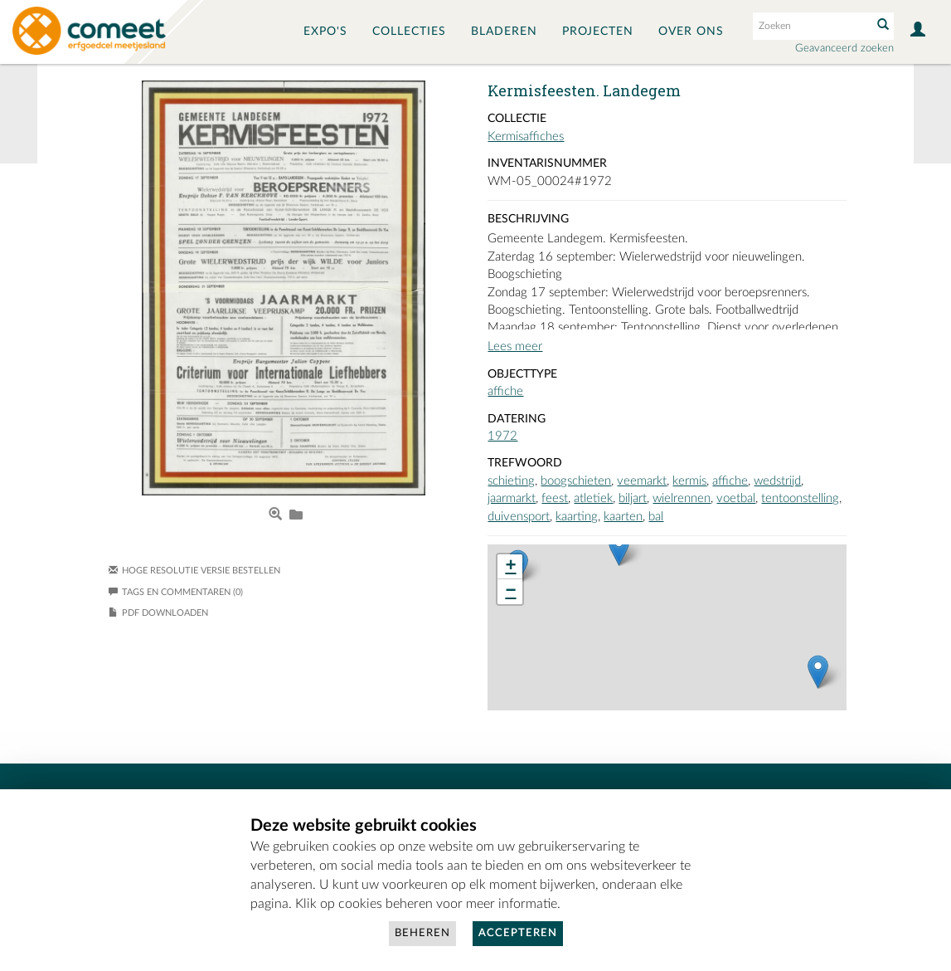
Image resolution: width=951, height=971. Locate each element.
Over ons (691, 31)
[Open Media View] (275, 515)
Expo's (325, 31)
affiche (505, 391)
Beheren (422, 933)
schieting (511, 481)
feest (554, 498)
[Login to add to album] (296, 515)
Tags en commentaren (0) (176, 592)
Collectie (517, 118)
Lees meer (515, 346)
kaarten (623, 516)
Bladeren (504, 31)
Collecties (409, 31)
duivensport (519, 516)
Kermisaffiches (526, 136)
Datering (517, 419)
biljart (633, 498)
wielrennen (682, 498)
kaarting (577, 516)
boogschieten (576, 481)
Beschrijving (528, 219)
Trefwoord (525, 463)
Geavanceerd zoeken (844, 48)
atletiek (593, 498)
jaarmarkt (512, 498)
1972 (502, 436)
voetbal (735, 498)
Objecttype (522, 374)
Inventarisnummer (547, 163)
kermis (689, 481)
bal (655, 516)
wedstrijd (777, 481)
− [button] (510, 591)
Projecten (597, 31)
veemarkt (642, 481)
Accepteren (517, 933)
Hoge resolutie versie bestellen (201, 570)
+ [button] (510, 566)
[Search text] (811, 26)
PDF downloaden (165, 612)
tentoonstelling (800, 498)
